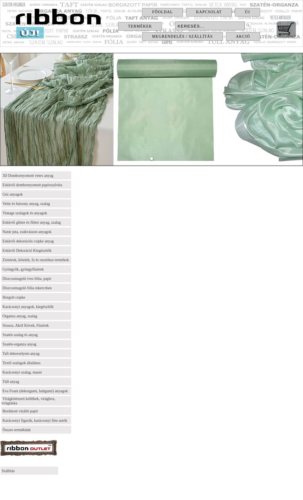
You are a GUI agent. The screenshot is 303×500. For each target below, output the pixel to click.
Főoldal (162, 12)
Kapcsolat (209, 12)
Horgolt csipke (13, 297)
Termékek (140, 26)
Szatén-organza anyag (19, 344)
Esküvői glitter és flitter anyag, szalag (31, 222)
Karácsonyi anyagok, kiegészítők (27, 307)
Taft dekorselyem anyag (20, 354)
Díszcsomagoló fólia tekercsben (27, 288)
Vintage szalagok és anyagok (24, 213)
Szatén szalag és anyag (20, 335)
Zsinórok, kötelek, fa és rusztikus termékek (35, 260)
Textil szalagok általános (21, 363)
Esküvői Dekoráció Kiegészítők (27, 250)
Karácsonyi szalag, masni (22, 372)
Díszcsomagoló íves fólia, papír (26, 279)
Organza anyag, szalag (19, 316)
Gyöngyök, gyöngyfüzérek (23, 269)
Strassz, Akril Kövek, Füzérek (25, 325)
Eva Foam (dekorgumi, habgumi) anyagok (35, 391)
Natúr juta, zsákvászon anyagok (27, 232)
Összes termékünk (16, 430)
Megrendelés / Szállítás (182, 36)
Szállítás (8, 471)
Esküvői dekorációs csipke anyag (28, 241)
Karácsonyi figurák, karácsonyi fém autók (34, 420)
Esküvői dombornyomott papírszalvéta (32, 185)
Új (247, 12)
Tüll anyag (10, 382)
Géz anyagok (12, 194)
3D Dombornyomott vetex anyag (27, 176)
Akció (243, 36)
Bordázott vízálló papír (20, 411)
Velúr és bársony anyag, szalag (26, 204)
